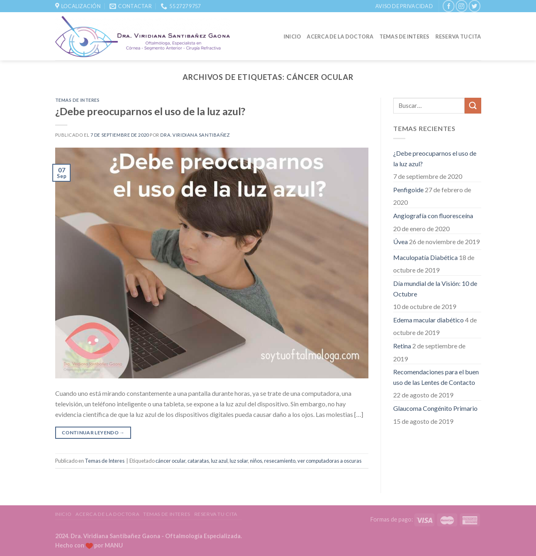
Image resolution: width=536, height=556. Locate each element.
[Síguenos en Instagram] (461, 6)
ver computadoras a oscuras (329, 460)
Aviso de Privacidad (404, 6)
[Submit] (473, 106)
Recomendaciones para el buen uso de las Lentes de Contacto (436, 377)
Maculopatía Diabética (425, 257)
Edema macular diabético (428, 320)
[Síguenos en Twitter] (474, 6)
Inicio (292, 36)
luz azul (219, 460)
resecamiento (279, 460)
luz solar (239, 460)
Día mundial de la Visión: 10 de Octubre (435, 288)
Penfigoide (408, 189)
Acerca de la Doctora (340, 36)
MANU (114, 545)
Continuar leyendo (93, 432)
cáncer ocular (170, 460)
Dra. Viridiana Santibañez (195, 134)
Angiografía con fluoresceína (433, 215)
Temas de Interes (404, 36)
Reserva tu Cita (458, 36)
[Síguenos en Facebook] (448, 6)
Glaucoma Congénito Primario (435, 408)
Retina (402, 346)
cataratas (198, 460)
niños (256, 460)
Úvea (400, 241)
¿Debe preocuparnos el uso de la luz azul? (150, 111)
